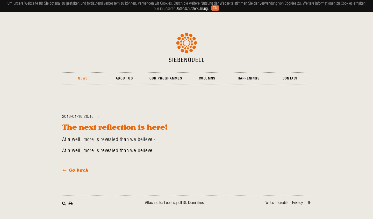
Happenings (249, 78)
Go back (79, 170)
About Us (124, 78)
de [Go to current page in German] (309, 203)
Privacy (297, 203)
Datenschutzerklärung (192, 8)
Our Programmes (165, 78)
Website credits (277, 203)
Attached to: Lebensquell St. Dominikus (174, 203)
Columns (207, 78)
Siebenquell (186, 47)
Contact (290, 78)
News (83, 78)
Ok (215, 8)
